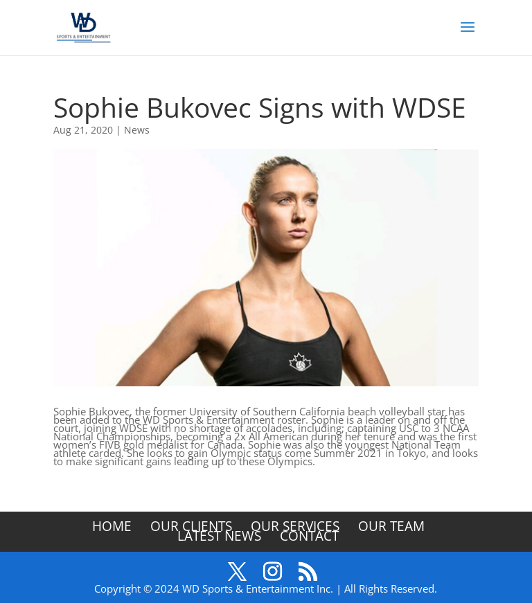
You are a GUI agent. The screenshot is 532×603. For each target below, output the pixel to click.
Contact (309, 536)
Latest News (219, 536)
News (137, 129)
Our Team (391, 526)
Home (112, 526)
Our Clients (191, 526)
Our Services (295, 526)
